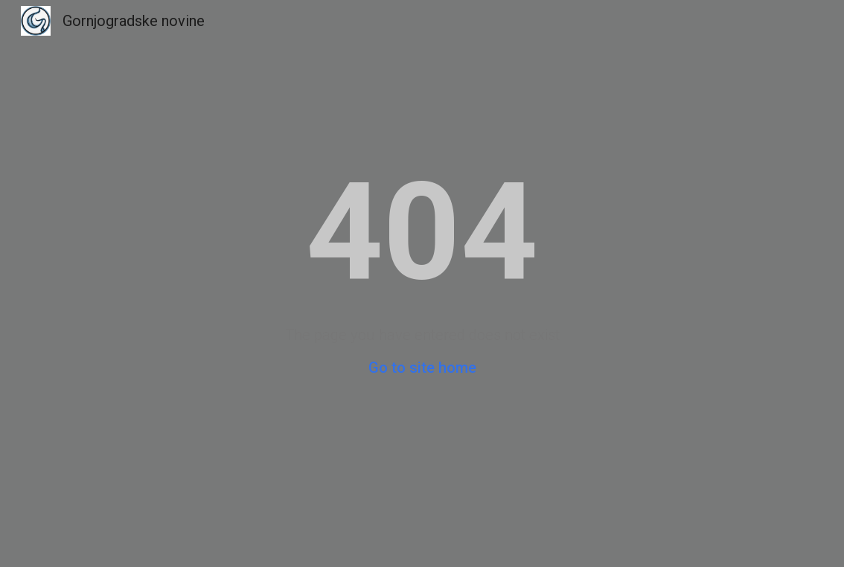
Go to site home (422, 368)
